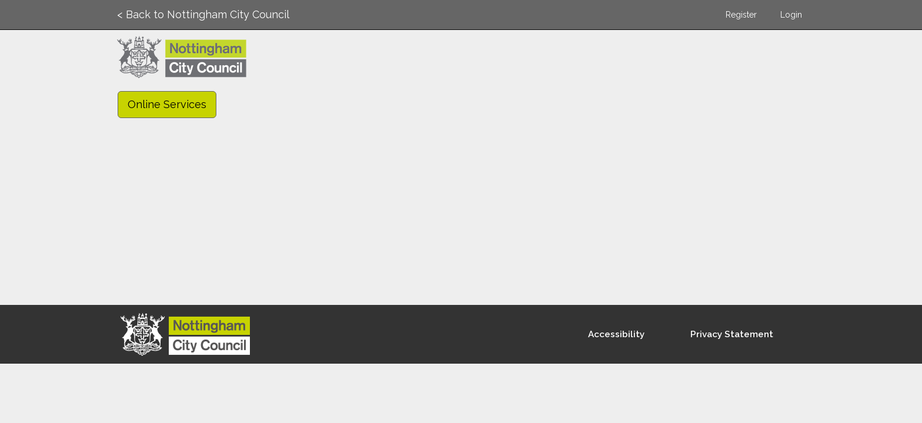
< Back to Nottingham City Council (203, 14)
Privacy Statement (731, 334)
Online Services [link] (167, 104)
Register (741, 14)
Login (791, 14)
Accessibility (616, 334)
